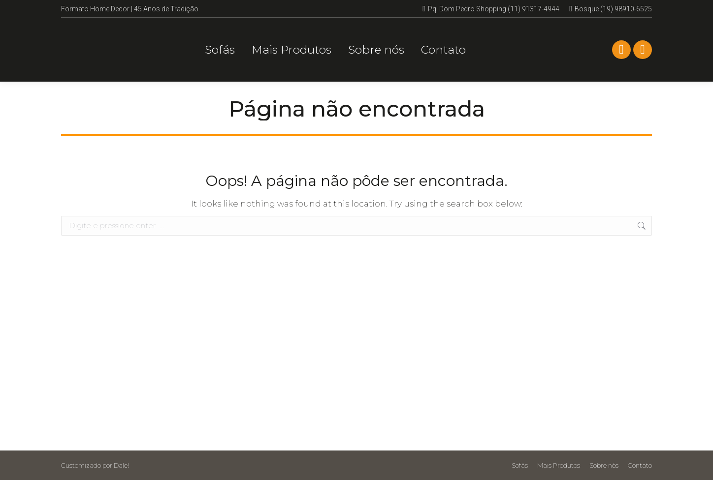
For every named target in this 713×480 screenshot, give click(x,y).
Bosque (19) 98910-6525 (610, 9)
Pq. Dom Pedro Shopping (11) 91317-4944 (490, 9)
